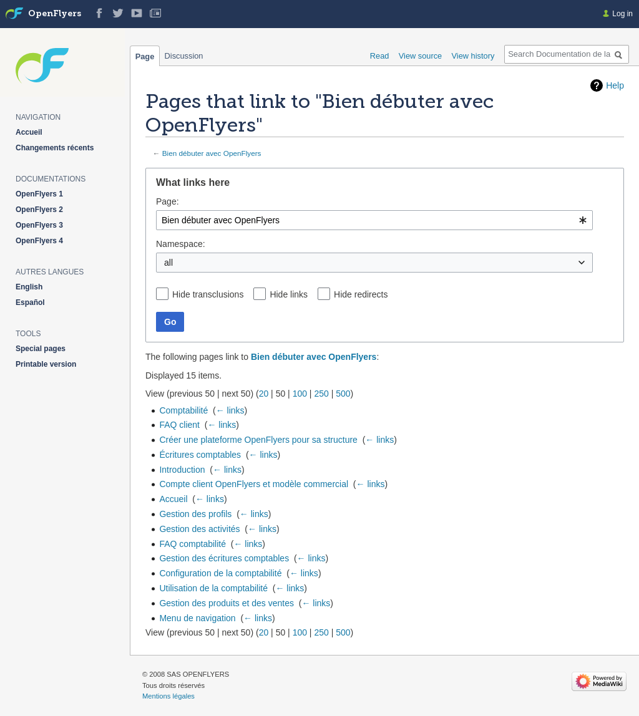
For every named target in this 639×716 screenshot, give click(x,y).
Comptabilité (183, 410)
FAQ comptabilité (192, 544)
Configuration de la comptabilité (220, 573)
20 (264, 394)
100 (300, 394)
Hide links (289, 294)
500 (343, 394)
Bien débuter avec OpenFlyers (211, 153)
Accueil (173, 499)
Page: (167, 201)
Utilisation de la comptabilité (213, 588)
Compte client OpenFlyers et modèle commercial (253, 484)
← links (230, 410)
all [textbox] (168, 263)
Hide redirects (361, 294)
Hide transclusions (207, 294)
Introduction (182, 470)
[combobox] (374, 220)
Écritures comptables (200, 455)
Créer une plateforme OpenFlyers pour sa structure (258, 440)
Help (615, 85)
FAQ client (179, 425)
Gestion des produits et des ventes (226, 603)
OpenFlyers (54, 14)
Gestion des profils (195, 514)
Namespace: (180, 244)
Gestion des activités (199, 529)
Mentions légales (168, 696)
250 (321, 394)
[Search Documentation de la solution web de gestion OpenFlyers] (566, 54)
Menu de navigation (197, 618)
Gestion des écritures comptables (224, 558)
